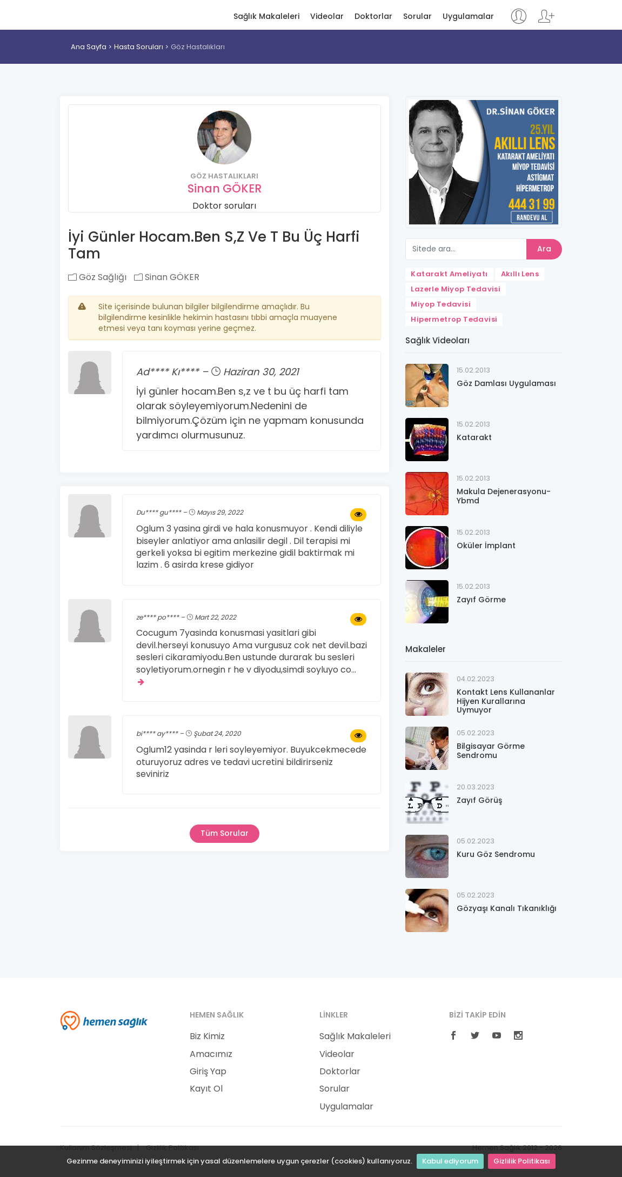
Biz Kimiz (207, 1036)
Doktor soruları (224, 206)
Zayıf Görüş (479, 800)
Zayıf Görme (481, 599)
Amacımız (211, 1054)
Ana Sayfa (88, 47)
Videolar (327, 16)
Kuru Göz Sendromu (496, 854)
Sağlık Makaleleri (266, 16)
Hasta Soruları (138, 47)
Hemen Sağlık (104, 14)
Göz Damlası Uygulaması (506, 383)
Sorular (417, 16)
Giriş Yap (208, 1072)
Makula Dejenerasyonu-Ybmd (504, 496)
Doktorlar (373, 16)
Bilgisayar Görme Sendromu (491, 751)
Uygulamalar (468, 16)
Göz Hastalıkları (198, 47)
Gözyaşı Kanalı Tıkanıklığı (507, 908)
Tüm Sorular (224, 833)
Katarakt (474, 437)
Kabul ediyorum (450, 1161)
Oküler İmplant (486, 545)
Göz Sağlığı (97, 277)
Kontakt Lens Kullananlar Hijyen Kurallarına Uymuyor (506, 701)
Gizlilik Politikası (521, 1161)
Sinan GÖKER (225, 188)
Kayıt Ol (206, 1089)
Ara (544, 248)
